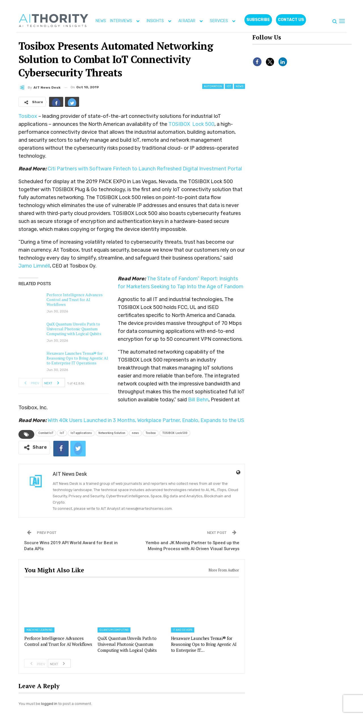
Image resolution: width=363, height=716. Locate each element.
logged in (49, 704)
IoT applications (81, 433)
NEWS (101, 20)
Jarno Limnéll (34, 266)
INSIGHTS (160, 20)
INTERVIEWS (126, 20)
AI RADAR (191, 20)
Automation (213, 86)
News (239, 86)
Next (53, 382)
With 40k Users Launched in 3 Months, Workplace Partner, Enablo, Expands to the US (146, 420)
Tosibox (27, 116)
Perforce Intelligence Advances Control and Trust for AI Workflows (75, 299)
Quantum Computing (114, 630)
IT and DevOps (182, 630)
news (135, 433)
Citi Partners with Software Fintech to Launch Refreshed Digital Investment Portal (145, 169)
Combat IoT (45, 433)
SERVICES (224, 20)
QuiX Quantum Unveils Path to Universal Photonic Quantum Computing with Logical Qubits (74, 328)
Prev (30, 382)
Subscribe (258, 19)
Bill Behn (198, 399)
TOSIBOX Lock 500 (191, 124)
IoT (229, 86)
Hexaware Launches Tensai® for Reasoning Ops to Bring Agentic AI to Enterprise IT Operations (77, 358)
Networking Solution (111, 433)
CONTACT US (291, 19)
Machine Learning (39, 630)
